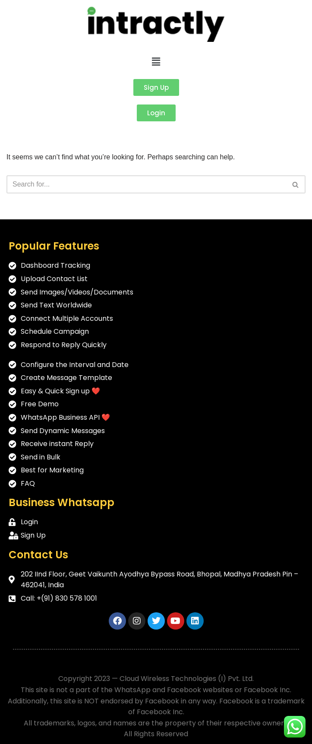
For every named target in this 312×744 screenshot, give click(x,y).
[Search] (146, 184)
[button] (155, 62)
